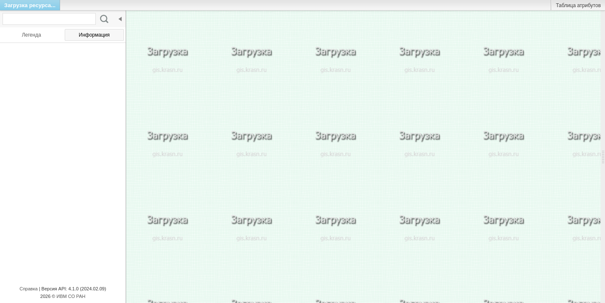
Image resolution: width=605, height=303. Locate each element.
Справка (28, 288)
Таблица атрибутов (578, 5)
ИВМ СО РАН (71, 296)
